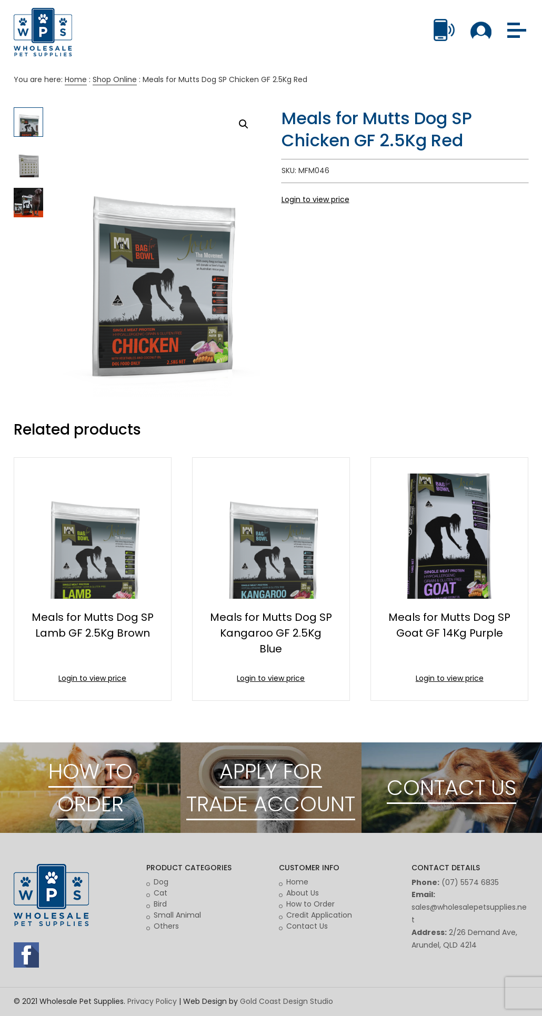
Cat (160, 893)
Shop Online (115, 79)
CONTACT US (451, 787)
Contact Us (307, 926)
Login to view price (315, 199)
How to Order (310, 904)
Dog (161, 882)
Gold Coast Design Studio (286, 1001)
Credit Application (319, 915)
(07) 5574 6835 (470, 882)
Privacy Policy (152, 1001)
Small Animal (177, 915)
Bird (160, 904)
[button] (243, 124)
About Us (302, 893)
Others (166, 926)
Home (76, 79)
